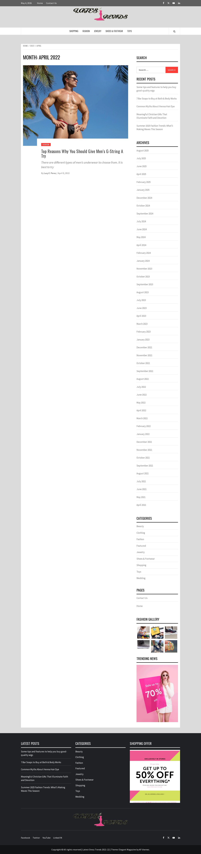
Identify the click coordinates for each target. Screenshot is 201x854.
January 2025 (143, 189)
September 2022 (145, 371)
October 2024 (143, 205)
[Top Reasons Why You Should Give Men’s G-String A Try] (75, 105)
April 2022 (141, 410)
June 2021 (142, 489)
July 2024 (141, 221)
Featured (141, 545)
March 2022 (142, 418)
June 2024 (142, 229)
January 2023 (143, 339)
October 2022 (143, 363)
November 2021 (144, 449)
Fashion (86, 31)
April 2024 (141, 245)
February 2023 (144, 331)
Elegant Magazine (127, 849)
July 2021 (141, 481)
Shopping (73, 31)
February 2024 (144, 252)
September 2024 (145, 213)
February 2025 (144, 182)
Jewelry (97, 31)
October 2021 (143, 457)
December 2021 (144, 441)
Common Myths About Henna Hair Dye (156, 106)
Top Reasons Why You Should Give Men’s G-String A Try (82, 153)
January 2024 (143, 260)
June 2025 (142, 166)
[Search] (174, 31)
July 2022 (141, 386)
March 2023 (142, 323)
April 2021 (141, 504)
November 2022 (144, 355)
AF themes (144, 849)
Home (40, 3)
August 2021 (143, 473)
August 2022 (143, 378)
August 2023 (143, 292)
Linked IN (57, 837)
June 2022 (142, 394)
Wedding (141, 578)
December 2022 (144, 347)
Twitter (36, 837)
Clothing (141, 532)
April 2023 (141, 315)
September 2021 (145, 465)
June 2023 (142, 308)
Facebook (25, 837)
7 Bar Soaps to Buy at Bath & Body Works (157, 98)
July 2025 (141, 158)
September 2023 (145, 284)
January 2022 (143, 434)
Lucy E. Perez (50, 173)
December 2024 (144, 197)
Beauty (140, 526)
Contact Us (51, 3)
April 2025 (141, 174)
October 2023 (143, 276)
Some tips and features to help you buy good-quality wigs (156, 89)
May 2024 (141, 237)
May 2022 (141, 402)
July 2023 (141, 300)
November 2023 (144, 268)
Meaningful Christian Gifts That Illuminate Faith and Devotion (152, 116)
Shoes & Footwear (114, 31)
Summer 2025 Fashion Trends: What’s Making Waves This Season (155, 127)
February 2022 (144, 426)
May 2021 (141, 497)
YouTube (47, 837)
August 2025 (143, 150)
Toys (129, 31)
